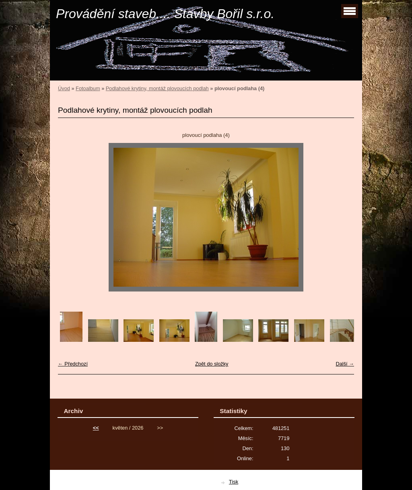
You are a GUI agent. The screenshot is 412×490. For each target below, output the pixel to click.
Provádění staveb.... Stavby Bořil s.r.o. (165, 13)
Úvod (64, 88)
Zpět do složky (212, 364)
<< (96, 428)
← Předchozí (73, 364)
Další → (345, 364)
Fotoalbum (88, 88)
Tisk (233, 482)
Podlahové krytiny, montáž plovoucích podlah (157, 88)
